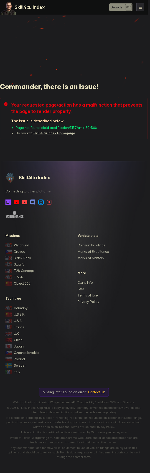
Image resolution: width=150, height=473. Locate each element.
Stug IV (15, 264)
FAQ (81, 289)
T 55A (14, 277)
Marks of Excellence (93, 251)
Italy (12, 372)
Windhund (17, 245)
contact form (81, 457)
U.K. (12, 334)
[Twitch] (8, 202)
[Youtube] (16, 202)
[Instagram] (41, 202)
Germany (16, 308)
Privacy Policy (88, 302)
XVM (113, 402)
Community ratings (91, 245)
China (14, 340)
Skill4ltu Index (30, 7)
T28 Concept (19, 271)
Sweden (15, 365)
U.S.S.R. (15, 314)
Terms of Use (88, 295)
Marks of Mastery (91, 258)
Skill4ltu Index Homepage (54, 133)
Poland (15, 359)
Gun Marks (101, 402)
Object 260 (18, 283)
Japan (14, 346)
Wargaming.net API (63, 402)
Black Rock (18, 258)
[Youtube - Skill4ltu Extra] (24, 202)
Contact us (96, 392)
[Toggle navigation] (140, 7)
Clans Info (85, 282)
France (15, 327)
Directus (128, 402)
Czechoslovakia (22, 353)
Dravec (15, 252)
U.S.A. (13, 321)
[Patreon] (49, 202)
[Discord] (33, 202)
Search (116, 7)
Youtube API (85, 402)
